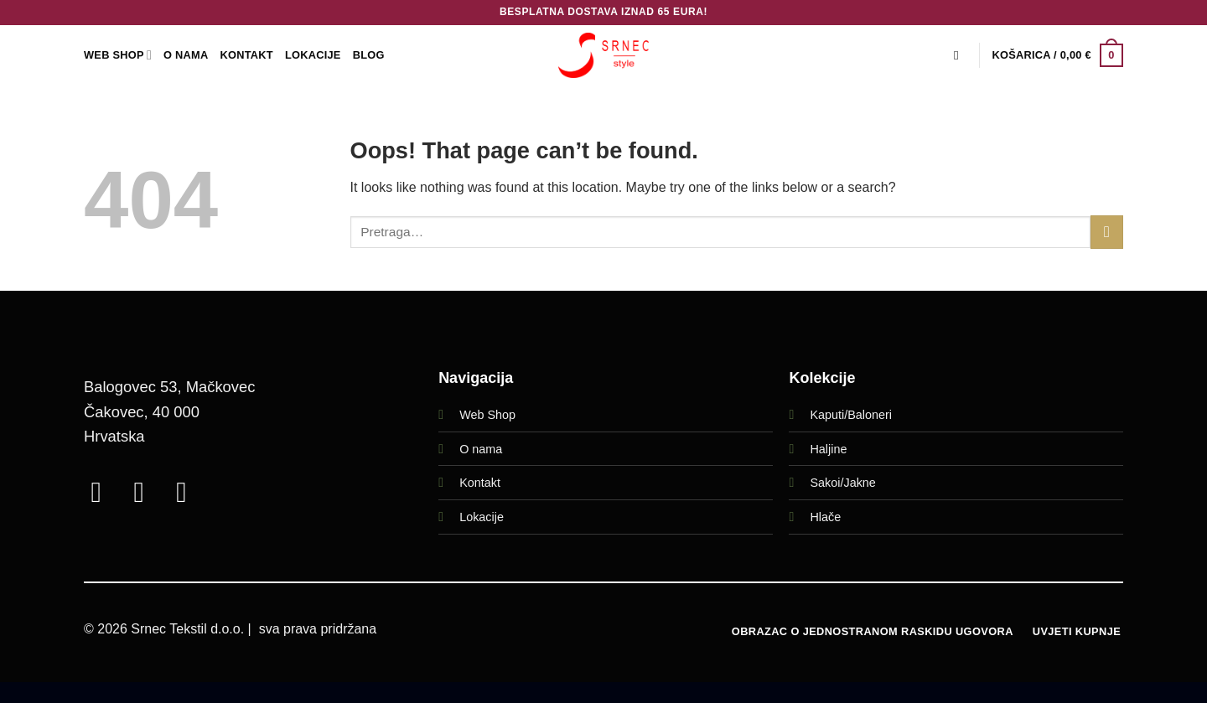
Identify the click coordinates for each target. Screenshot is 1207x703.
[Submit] (1106, 231)
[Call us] (190, 492)
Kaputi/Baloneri (851, 414)
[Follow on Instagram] (147, 492)
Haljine (828, 449)
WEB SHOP (118, 55)
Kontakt (246, 55)
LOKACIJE (313, 55)
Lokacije (481, 517)
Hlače (825, 517)
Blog (369, 55)
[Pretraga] (960, 55)
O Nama (185, 55)
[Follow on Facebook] (105, 492)
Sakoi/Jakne (842, 482)
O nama (480, 449)
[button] (1057, 55)
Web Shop (487, 414)
